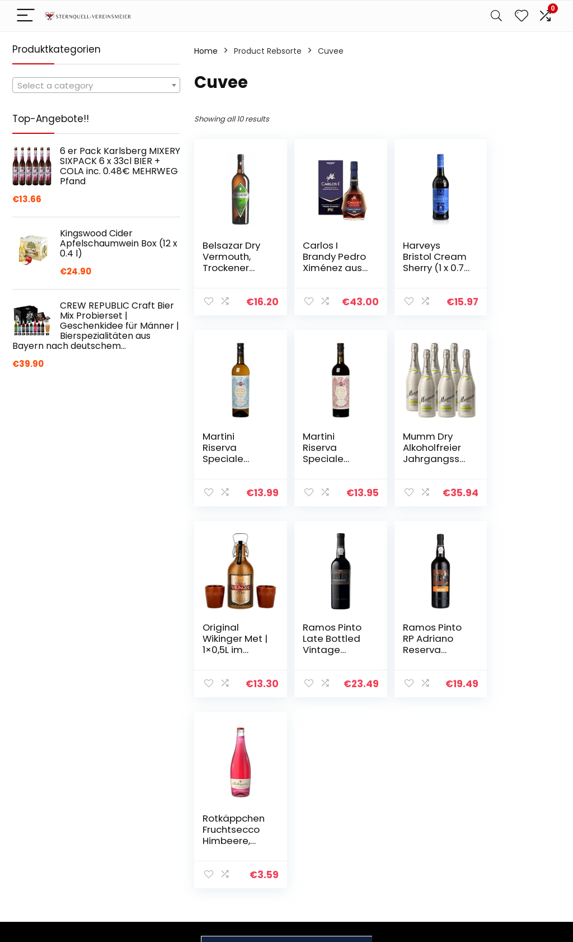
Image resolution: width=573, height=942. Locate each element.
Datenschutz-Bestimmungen (508, 792)
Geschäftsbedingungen (524, 813)
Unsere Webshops (424, 834)
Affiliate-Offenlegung (503, 834)
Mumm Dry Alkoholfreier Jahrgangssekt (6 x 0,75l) (325, 459)
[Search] (496, 16)
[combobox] (96, 85)
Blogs (399, 818)
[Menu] (25, 16)
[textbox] (96, 86)
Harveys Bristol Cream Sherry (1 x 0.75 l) (412, 268)
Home (206, 51)
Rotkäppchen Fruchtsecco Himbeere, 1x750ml (324, 650)
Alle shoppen (414, 803)
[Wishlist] (521, 16)
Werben (404, 850)
